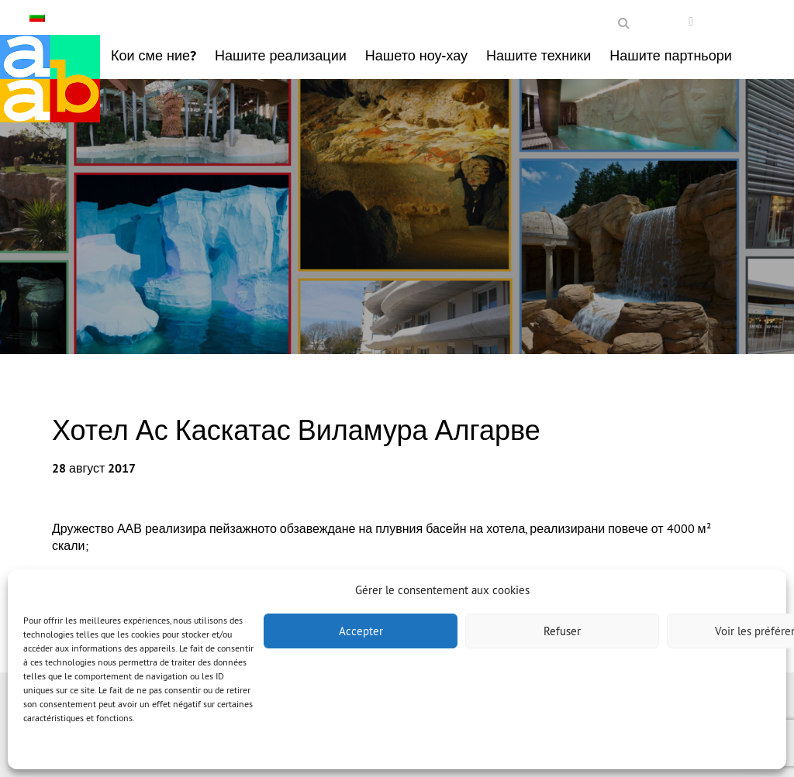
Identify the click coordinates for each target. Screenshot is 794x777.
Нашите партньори (670, 55)
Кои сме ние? (153, 55)
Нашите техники (538, 55)
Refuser (562, 631)
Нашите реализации (281, 55)
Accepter (361, 631)
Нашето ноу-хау (416, 55)
